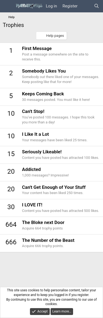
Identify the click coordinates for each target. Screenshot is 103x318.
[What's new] (85, 6)
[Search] (96, 6)
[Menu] (7, 6)
